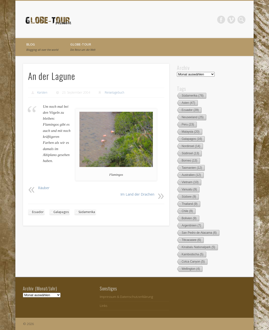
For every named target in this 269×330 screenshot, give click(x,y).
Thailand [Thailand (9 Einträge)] (190, 204)
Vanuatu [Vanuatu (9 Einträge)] (189, 189)
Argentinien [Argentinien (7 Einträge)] (191, 225)
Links (103, 305)
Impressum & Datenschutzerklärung (126, 296)
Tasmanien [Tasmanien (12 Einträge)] (192, 167)
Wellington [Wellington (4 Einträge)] (191, 269)
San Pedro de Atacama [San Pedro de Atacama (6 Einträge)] (199, 232)
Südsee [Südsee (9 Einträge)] (189, 196)
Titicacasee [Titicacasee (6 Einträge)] (191, 240)
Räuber (43, 187)
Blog (42, 47)
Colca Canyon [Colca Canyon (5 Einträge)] (193, 261)
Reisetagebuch (114, 92)
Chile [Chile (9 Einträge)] (187, 211)
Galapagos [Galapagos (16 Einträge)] (192, 139)
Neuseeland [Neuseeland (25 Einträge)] (193, 117)
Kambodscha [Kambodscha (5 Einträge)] (192, 254)
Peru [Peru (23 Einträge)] (188, 124)
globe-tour (83, 47)
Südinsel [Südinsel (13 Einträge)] (190, 153)
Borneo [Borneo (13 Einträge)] (189, 160)
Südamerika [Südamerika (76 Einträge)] (193, 95)
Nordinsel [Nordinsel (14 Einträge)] (191, 146)
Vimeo (231, 20)
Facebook (221, 20)
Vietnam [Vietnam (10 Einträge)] (190, 182)
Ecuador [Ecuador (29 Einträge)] (190, 110)
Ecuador (38, 212)
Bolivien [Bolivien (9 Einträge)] (189, 218)
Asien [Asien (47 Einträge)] (188, 103)
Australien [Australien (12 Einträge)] (191, 175)
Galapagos (61, 212)
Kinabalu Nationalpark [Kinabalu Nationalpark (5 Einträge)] (198, 247)
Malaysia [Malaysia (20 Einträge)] (191, 131)
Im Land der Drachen (137, 194)
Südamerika (86, 212)
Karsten (42, 92)
